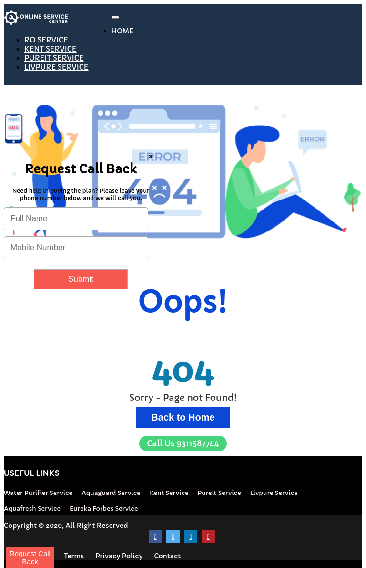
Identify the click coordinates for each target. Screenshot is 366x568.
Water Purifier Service (38, 493)
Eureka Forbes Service (104, 509)
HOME (123, 31)
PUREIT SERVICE (54, 58)
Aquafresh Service (32, 509)
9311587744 (183, 443)
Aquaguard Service (111, 493)
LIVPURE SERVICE (56, 67)
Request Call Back (30, 557)
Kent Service (169, 493)
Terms (74, 556)
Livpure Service (274, 493)
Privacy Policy (118, 556)
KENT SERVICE (50, 48)
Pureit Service (219, 493)
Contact (167, 556)
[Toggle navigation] (115, 17)
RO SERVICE (46, 39)
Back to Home (182, 417)
